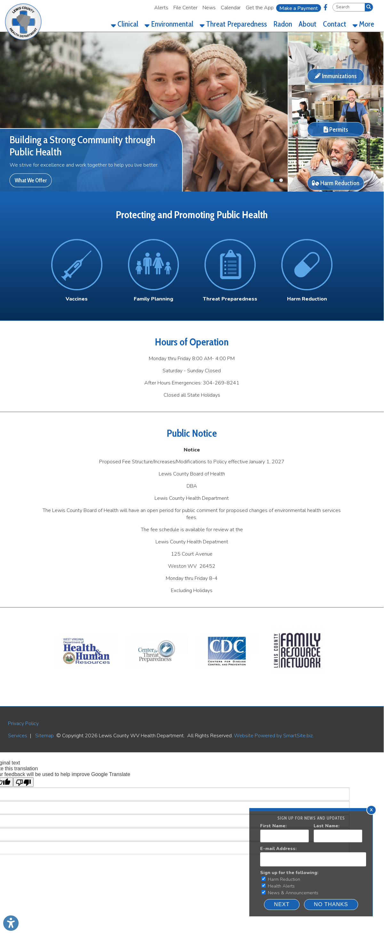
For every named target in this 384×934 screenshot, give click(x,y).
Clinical (124, 24)
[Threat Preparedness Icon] (230, 264)
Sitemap (44, 735)
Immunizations (336, 76)
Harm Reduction (280, 879)
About (307, 24)
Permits (336, 129)
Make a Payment (298, 8)
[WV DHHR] (86, 679)
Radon (282, 24)
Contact (334, 24)
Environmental (169, 24)
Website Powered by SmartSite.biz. (274, 735)
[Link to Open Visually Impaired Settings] (11, 923)
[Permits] (335, 136)
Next (282, 904)
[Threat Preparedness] (230, 298)
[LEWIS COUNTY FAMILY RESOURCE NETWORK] (297, 679)
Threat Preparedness (233, 24)
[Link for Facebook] (325, 7)
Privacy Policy (23, 723)
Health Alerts (278, 886)
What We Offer (31, 180)
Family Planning (153, 298)
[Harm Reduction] (335, 190)
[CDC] (227, 679)
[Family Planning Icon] (153, 264)
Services (17, 735)
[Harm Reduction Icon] (306, 264)
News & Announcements (289, 893)
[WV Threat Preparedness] (157, 679)
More (363, 24)
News (209, 7)
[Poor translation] (23, 782)
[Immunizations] (335, 83)
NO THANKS (331, 904)
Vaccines (77, 298)
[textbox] (349, 7)
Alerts (161, 7)
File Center (185, 7)
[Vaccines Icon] (76, 264)
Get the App (260, 7)
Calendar (231, 7)
